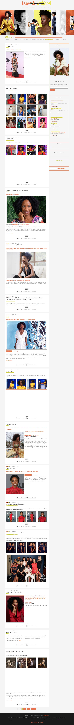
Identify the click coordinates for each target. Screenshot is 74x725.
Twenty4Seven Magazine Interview (17, 191)
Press (7, 47)
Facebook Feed (59, 160)
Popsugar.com (10, 468)
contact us (59, 718)
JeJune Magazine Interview (14, 592)
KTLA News (9, 371)
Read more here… (28, 57)
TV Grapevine (10, 46)
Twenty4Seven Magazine (24, 224)
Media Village (10, 316)
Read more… (27, 449)
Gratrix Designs (46, 715)
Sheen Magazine (11, 424)
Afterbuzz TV (10, 139)
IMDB (52, 106)
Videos (44, 8)
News (57, 106)
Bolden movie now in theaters (15, 651)
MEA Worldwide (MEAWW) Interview (17, 245)
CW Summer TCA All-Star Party (16, 504)
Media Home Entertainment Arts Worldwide (22, 280)
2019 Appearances (11, 88)
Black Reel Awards (11, 632)
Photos (12, 140)
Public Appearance (13, 505)
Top (38, 722)
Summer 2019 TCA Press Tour (15, 533)
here (30, 606)
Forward (41, 722)
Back (32, 722)
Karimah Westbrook (31, 8)
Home (23, 8)
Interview (8, 140)
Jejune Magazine (29, 602)
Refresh (35, 722)
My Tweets (52, 146)
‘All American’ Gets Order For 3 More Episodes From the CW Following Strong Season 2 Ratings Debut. (24, 298)
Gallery (39, 8)
